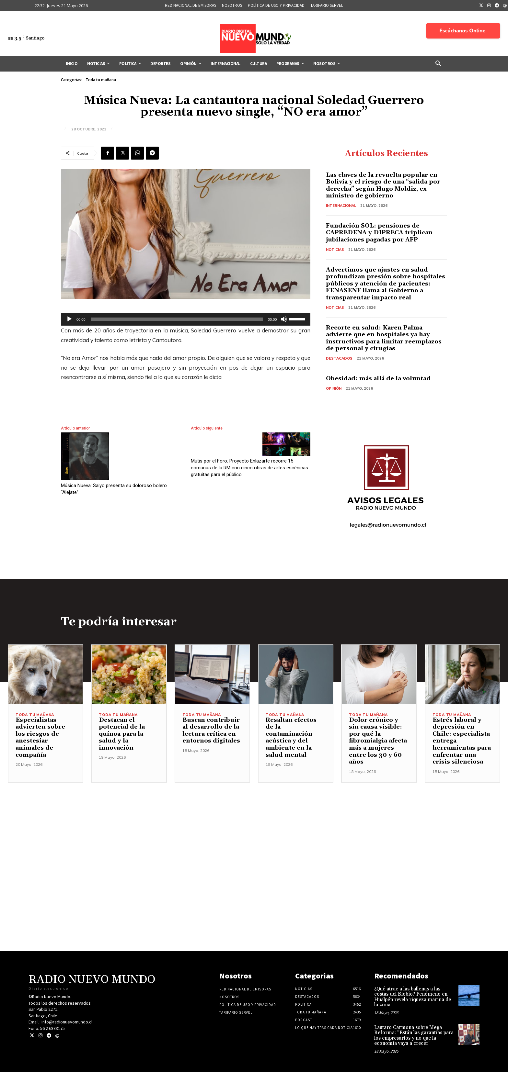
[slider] (177, 319)
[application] (185, 319)
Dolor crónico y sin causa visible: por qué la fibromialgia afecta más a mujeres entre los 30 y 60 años (378, 741)
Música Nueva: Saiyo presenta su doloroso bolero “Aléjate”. (114, 489)
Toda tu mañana (101, 80)
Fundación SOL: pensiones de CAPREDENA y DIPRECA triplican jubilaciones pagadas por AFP (379, 232)
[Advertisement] (254, 828)
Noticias (335, 249)
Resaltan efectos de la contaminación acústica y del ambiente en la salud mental (291, 737)
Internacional (341, 205)
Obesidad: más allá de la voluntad (378, 378)
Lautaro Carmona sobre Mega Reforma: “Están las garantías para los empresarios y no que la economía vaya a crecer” (414, 1035)
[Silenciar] (284, 319)
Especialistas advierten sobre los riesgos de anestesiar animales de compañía (40, 737)
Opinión (333, 388)
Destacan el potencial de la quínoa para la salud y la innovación (122, 734)
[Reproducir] (69, 319)
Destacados (339, 358)
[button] (438, 64)
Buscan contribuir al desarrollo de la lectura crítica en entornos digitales (211, 730)
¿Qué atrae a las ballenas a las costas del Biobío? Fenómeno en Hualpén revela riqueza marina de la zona (412, 997)
